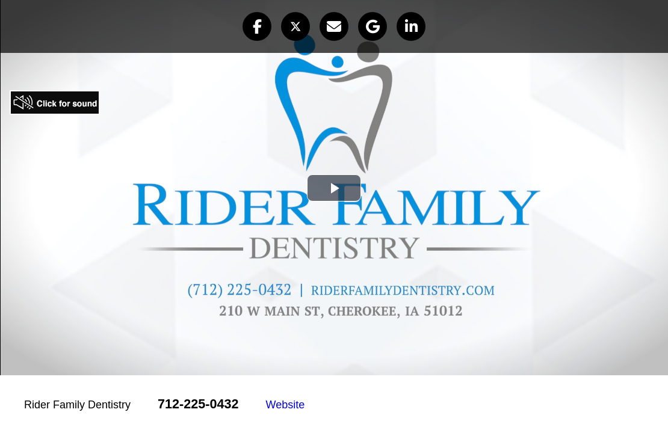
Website (285, 405)
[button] (257, 26)
